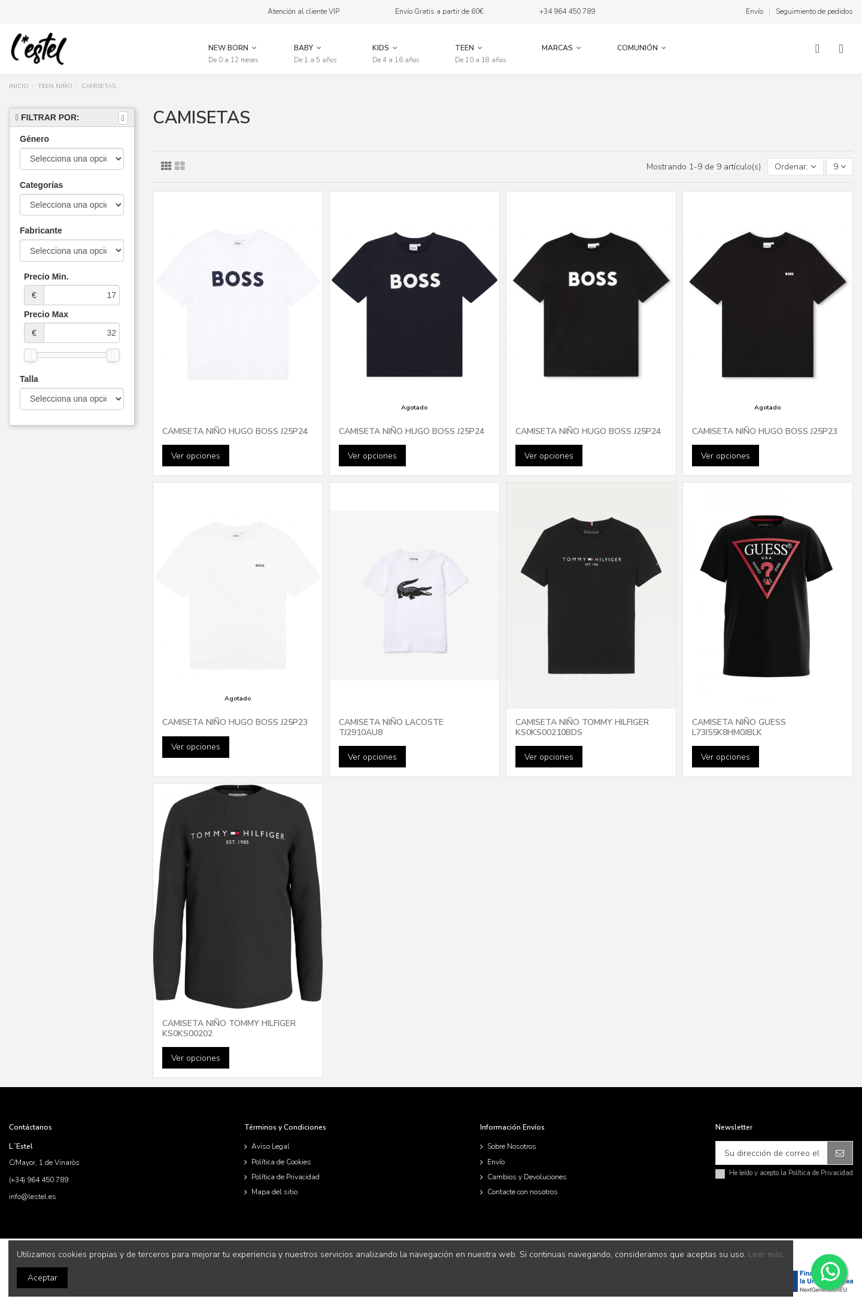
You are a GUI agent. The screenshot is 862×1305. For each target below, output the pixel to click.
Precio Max (72, 326)
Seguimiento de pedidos (814, 11)
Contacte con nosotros (522, 1192)
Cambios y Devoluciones (527, 1177)
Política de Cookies (281, 1162)
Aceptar (42, 1277)
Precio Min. (72, 288)
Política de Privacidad (285, 1177)
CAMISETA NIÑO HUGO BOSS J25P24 (235, 431)
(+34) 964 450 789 (38, 1180)
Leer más (765, 1254)
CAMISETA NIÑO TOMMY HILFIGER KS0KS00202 (229, 1028)
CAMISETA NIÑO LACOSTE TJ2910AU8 (391, 727)
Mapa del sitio (274, 1192)
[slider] (30, 355)
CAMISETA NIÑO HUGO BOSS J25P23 (764, 431)
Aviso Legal (270, 1146)
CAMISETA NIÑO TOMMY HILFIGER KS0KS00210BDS (582, 727)
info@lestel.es (32, 1196)
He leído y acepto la (791, 1173)
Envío (755, 11)
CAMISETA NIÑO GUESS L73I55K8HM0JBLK (739, 727)
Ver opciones (195, 456)
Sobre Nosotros (511, 1146)
